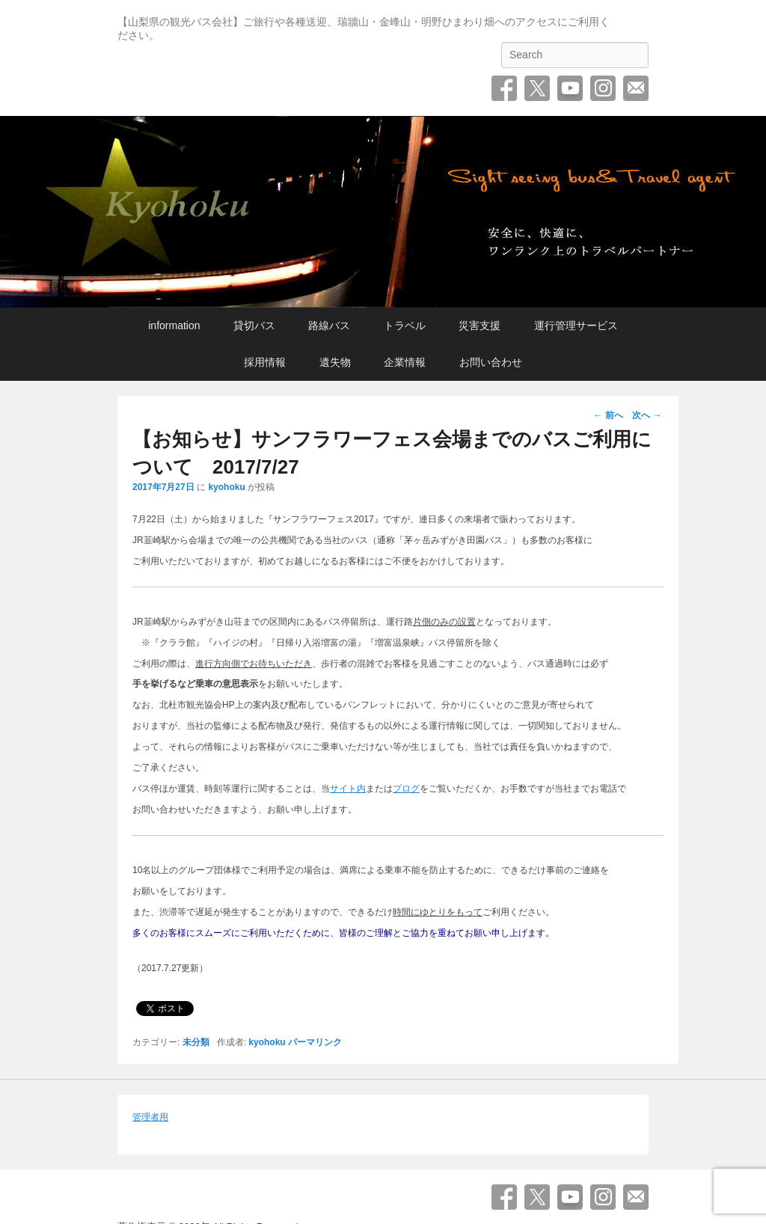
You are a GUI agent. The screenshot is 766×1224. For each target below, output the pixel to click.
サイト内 (348, 788)
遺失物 (335, 362)
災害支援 (479, 325)
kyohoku (226, 487)
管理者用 (150, 1117)
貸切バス (254, 325)
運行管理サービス (576, 325)
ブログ (406, 788)
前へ (607, 415)
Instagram (603, 88)
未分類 (196, 1042)
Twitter (537, 88)
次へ (646, 415)
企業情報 (405, 362)
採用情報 (265, 362)
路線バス (329, 325)
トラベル (405, 325)
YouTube (570, 88)
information (174, 325)
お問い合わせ (636, 88)
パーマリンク (315, 1042)
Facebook (504, 88)
